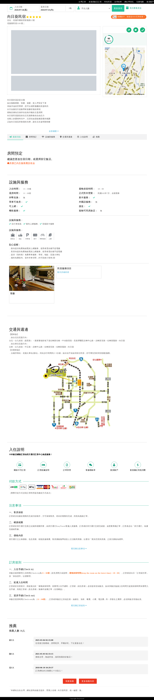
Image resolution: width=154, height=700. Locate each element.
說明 (82, 137)
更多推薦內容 (88, 681)
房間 (31, 137)
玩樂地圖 (139, 2)
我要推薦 (69, 681)
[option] (31, 278)
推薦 (96, 137)
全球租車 (117, 2)
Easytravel (80, 698)
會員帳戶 (149, 2)
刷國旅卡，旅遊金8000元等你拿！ (128, 17)
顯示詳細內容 (63, 272)
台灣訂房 (81, 2)
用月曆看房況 (133, 8)
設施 (48, 137)
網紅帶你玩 (128, 2)
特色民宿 (107, 2)
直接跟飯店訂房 (94, 2)
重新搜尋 (118, 8)
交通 (66, 137)
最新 (15, 137)
